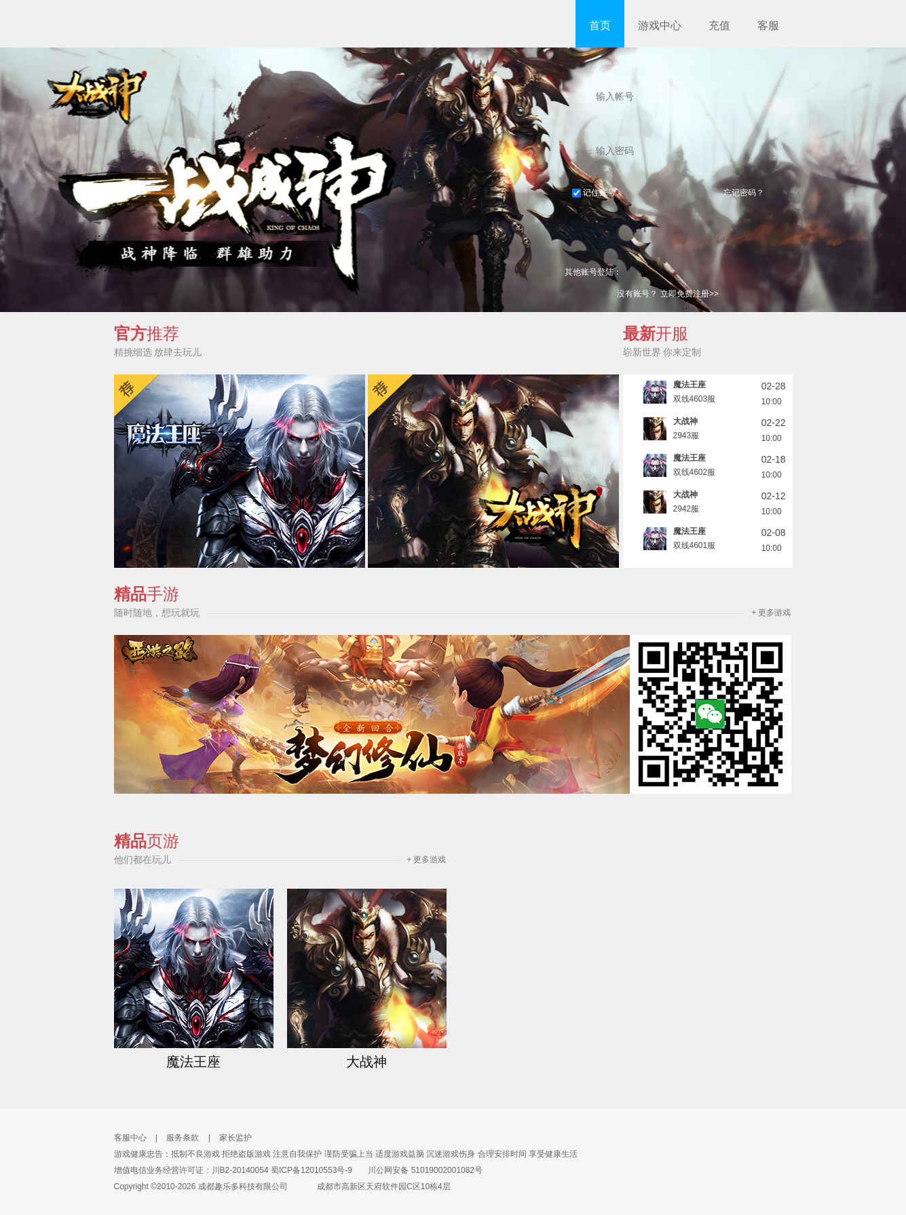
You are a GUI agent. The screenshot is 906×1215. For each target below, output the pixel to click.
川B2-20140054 (240, 1170)
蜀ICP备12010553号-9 (311, 1170)
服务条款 (182, 1137)
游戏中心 (659, 25)
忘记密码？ (743, 192)
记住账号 (594, 192)
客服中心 (130, 1137)
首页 (600, 25)
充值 (719, 25)
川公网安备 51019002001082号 (418, 1170)
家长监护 (235, 1137)
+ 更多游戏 (771, 612)
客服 (768, 25)
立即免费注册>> (689, 293)
